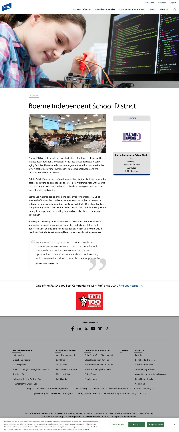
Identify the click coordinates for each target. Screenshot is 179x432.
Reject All (136, 424)
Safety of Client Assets (87, 393)
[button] (174, 9)
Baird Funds (61, 379)
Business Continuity (142, 388)
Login (173, 2)
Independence (19, 355)
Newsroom (162, 2)
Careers (152, 9)
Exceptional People (21, 359)
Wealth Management (65, 355)
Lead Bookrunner (59, 95)
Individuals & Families (105, 9)
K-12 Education (74, 95)
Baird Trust (60, 359)
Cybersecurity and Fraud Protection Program (53, 393)
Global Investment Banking (97, 359)
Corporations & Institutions (132, 9)
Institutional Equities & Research (99, 364)
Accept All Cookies (156, 424)
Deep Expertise (19, 364)
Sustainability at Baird (145, 369)
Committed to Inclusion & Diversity (150, 374)
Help (29, 388)
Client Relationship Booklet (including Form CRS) (124, 393)
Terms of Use (98, 388)
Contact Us (140, 383)
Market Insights (63, 374)
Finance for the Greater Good (26, 383)
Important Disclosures (82, 416)
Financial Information (118, 388)
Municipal (45, 95)
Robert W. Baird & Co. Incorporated (47, 413)
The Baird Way (19, 374)
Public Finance (91, 374)
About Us (164, 9)
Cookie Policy (68, 429)
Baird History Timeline (145, 379)
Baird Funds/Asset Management (99, 355)
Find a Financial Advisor (66, 369)
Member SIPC (130, 416)
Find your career (131, 285)
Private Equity (91, 379)
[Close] (175, 424)
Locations (139, 355)
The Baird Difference (82, 9)
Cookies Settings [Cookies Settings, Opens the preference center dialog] (118, 424)
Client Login (61, 364)
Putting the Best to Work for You (27, 379)
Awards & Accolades (144, 364)
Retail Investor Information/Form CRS (53, 388)
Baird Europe (149, 2)
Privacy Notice (83, 429)
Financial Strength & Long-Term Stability (31, 369)
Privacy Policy (81, 388)
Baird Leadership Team (145, 359)
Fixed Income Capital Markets (98, 369)
